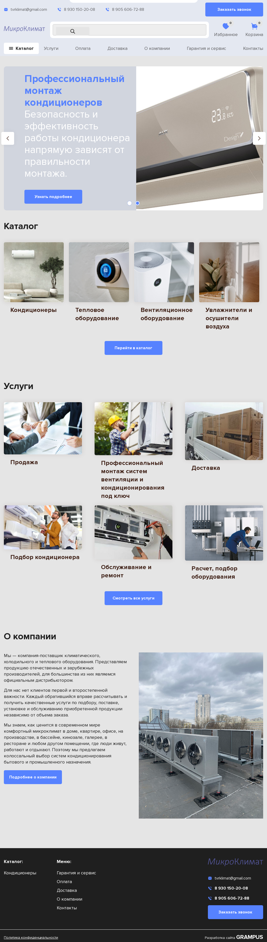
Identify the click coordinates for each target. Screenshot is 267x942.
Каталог (21, 48)
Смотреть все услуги (133, 597)
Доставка (117, 48)
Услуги (51, 48)
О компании (157, 48)
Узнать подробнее (53, 196)
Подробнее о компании (33, 776)
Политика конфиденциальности (31, 937)
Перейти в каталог (133, 347)
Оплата (82, 48)
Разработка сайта (234, 937)
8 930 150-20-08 (76, 9)
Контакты (253, 48)
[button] (7, 138)
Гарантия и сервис (206, 48)
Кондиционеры (20, 873)
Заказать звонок (234, 9)
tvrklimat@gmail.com (25, 9)
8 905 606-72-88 (124, 9)
